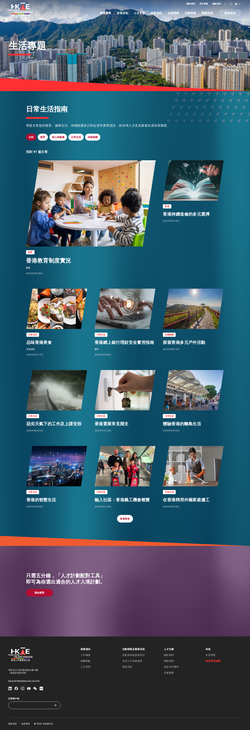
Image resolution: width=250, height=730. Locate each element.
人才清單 (86, 666)
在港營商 (173, 13)
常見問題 (203, 3)
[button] (231, 3)
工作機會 (86, 655)
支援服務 (169, 672)
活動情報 (190, 13)
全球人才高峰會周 (132, 660)
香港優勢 (105, 13)
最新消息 (207, 13)
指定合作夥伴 (171, 666)
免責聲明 (25, 723)
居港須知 (122, 13)
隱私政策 (12, 723)
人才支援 (139, 13)
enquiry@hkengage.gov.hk (24, 681)
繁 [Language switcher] (237, 3)
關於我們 (191, 3)
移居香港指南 (213, 660)
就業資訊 (156, 13)
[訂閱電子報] (32, 705)
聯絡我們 (216, 3)
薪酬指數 (86, 660)
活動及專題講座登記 (133, 655)
